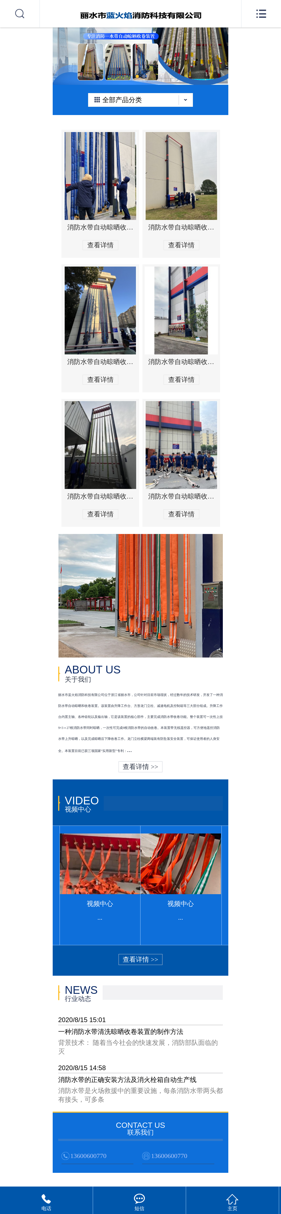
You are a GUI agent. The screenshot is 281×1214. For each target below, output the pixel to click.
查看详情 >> (140, 766)
